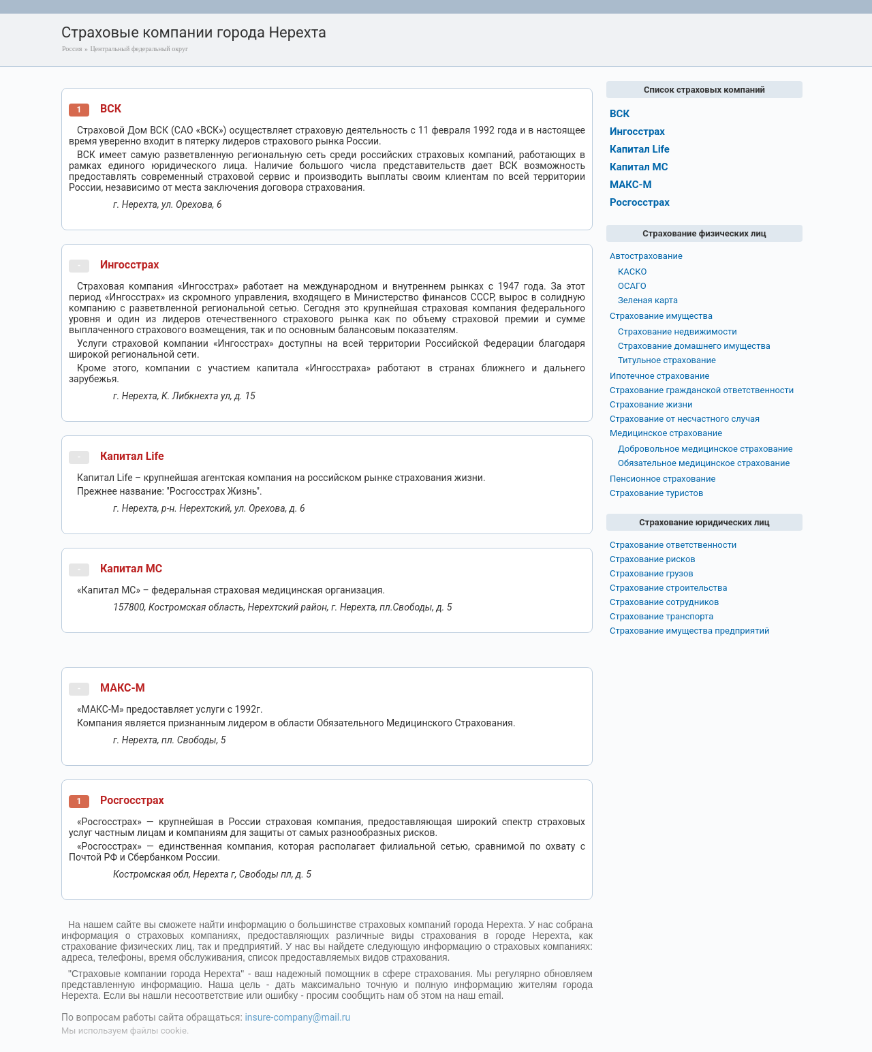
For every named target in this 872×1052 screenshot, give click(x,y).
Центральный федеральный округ (139, 48)
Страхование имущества (661, 316)
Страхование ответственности (673, 545)
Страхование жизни (651, 404)
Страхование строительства (669, 588)
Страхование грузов (652, 573)
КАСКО (632, 271)
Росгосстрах (132, 800)
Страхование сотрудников (664, 602)
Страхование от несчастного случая (685, 419)
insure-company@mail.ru (297, 1017)
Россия (72, 48)
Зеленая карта (648, 300)
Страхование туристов (656, 493)
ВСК (110, 108)
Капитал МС (131, 568)
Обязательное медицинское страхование (704, 463)
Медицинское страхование (666, 433)
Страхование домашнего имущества (694, 346)
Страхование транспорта (661, 616)
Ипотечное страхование (659, 376)
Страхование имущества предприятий (690, 630)
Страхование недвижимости (677, 331)
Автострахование (646, 256)
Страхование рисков (653, 559)
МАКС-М (122, 687)
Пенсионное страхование (662, 479)
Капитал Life (132, 456)
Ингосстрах (129, 264)
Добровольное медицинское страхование (705, 449)
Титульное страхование (667, 360)
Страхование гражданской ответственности (702, 390)
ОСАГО (632, 286)
